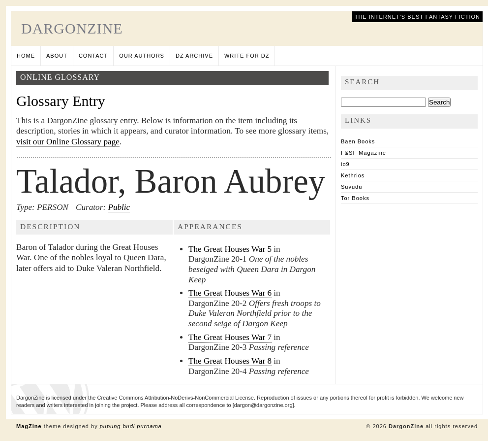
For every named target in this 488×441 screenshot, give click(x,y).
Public (119, 207)
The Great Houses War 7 (230, 337)
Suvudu (351, 187)
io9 (345, 164)
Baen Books (358, 141)
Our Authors (141, 56)
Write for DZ (246, 56)
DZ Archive (194, 56)
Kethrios (353, 175)
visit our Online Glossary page (68, 141)
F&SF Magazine (363, 153)
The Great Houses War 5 (230, 249)
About (56, 56)
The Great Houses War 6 (230, 293)
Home (26, 56)
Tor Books (355, 198)
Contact (93, 56)
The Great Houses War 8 (230, 361)
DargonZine (72, 28)
